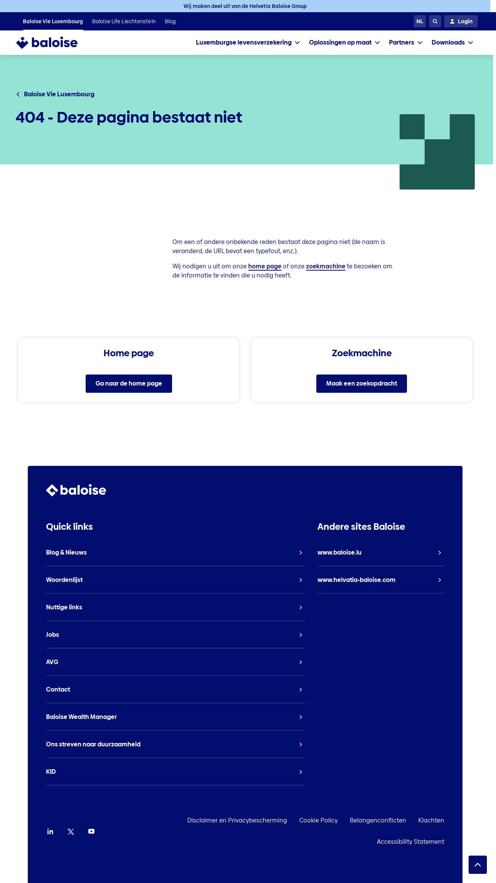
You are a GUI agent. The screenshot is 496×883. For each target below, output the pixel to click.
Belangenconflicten (399, 820)
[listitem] (53, 21)
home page (264, 266)
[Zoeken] (435, 21)
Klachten (452, 820)
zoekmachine (325, 266)
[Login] (461, 21)
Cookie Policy (339, 820)
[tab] (248, 42)
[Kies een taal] (420, 21)
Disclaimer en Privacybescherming (258, 820)
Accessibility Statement (431, 841)
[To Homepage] (54, 43)
